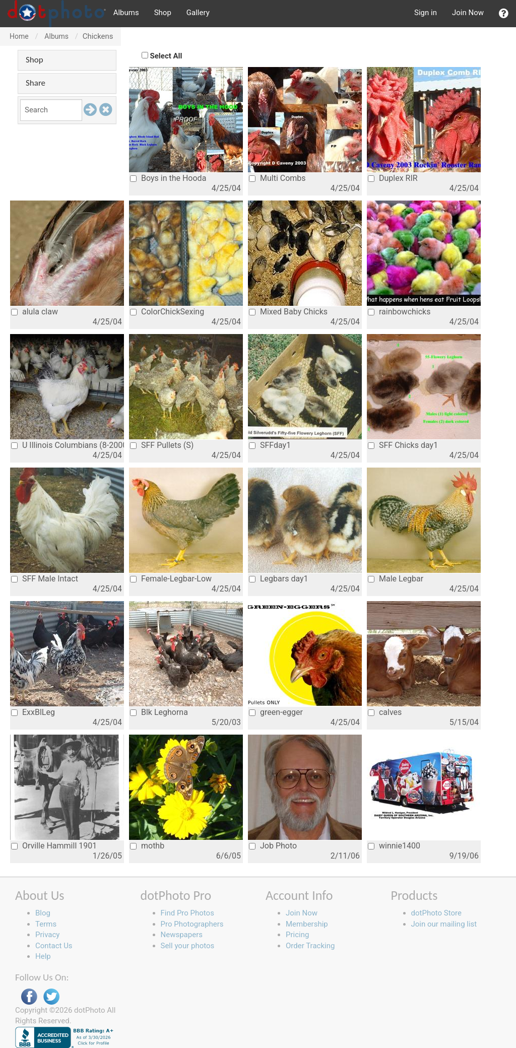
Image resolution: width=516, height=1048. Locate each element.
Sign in (425, 12)
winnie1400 (394, 845)
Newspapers (182, 934)
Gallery (198, 12)
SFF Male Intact (44, 578)
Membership (307, 924)
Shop (162, 12)
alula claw (34, 311)
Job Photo (273, 845)
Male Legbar (395, 578)
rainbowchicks (399, 311)
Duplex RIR (393, 178)
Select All (166, 55)
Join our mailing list (444, 924)
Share (35, 83)
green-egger (276, 712)
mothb (147, 845)
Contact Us (54, 945)
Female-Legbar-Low (171, 578)
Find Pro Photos (187, 913)
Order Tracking (310, 945)
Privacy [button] (47, 934)
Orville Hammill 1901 (54, 845)
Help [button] (43, 956)
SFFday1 (270, 445)
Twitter (51, 997)
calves (385, 712)
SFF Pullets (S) (162, 445)
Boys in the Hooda (168, 178)
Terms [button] (45, 924)
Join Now (468, 12)
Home (19, 36)
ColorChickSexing (167, 311)
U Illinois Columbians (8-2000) (67, 445)
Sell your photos (188, 945)
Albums (126, 12)
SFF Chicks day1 (403, 445)
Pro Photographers (192, 924)
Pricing (297, 934)
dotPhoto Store (436, 913)
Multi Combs (277, 178)
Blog (42, 913)
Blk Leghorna (159, 712)
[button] (503, 13)
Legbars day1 (278, 578)
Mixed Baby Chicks (288, 311)
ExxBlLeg (33, 712)
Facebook (29, 997)
